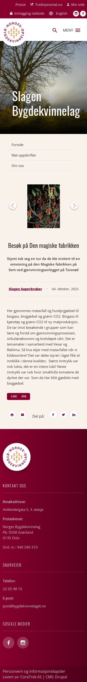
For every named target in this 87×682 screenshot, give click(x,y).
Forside (17, 144)
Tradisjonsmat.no (48, 4)
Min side (78, 4)
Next (74, 206)
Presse (21, 4)
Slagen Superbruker (25, 289)
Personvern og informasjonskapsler (34, 671)
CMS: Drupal (56, 676)
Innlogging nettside (29, 13)
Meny (71, 30)
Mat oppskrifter (24, 155)
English (61, 13)
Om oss (18, 165)
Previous (13, 206)
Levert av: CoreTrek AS (22, 676)
